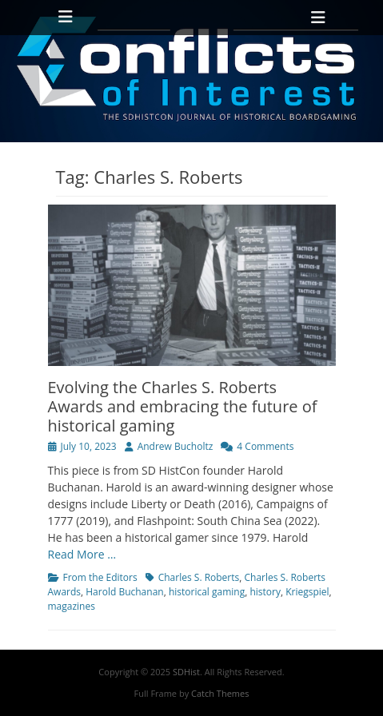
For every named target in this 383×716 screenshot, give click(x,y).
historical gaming (207, 592)
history (265, 592)
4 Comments (265, 446)
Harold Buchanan (124, 592)
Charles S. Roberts (199, 577)
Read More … (82, 554)
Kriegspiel (307, 592)
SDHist (186, 672)
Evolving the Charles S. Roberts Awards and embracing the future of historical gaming (182, 406)
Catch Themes (220, 693)
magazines (71, 606)
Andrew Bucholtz (175, 446)
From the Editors (100, 577)
